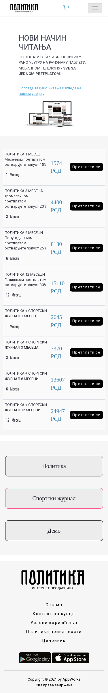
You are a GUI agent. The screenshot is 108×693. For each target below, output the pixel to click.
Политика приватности (54, 631)
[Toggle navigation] (95, 8)
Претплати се (86, 167)
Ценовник (54, 640)
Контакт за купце (54, 613)
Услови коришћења (54, 622)
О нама (54, 604)
